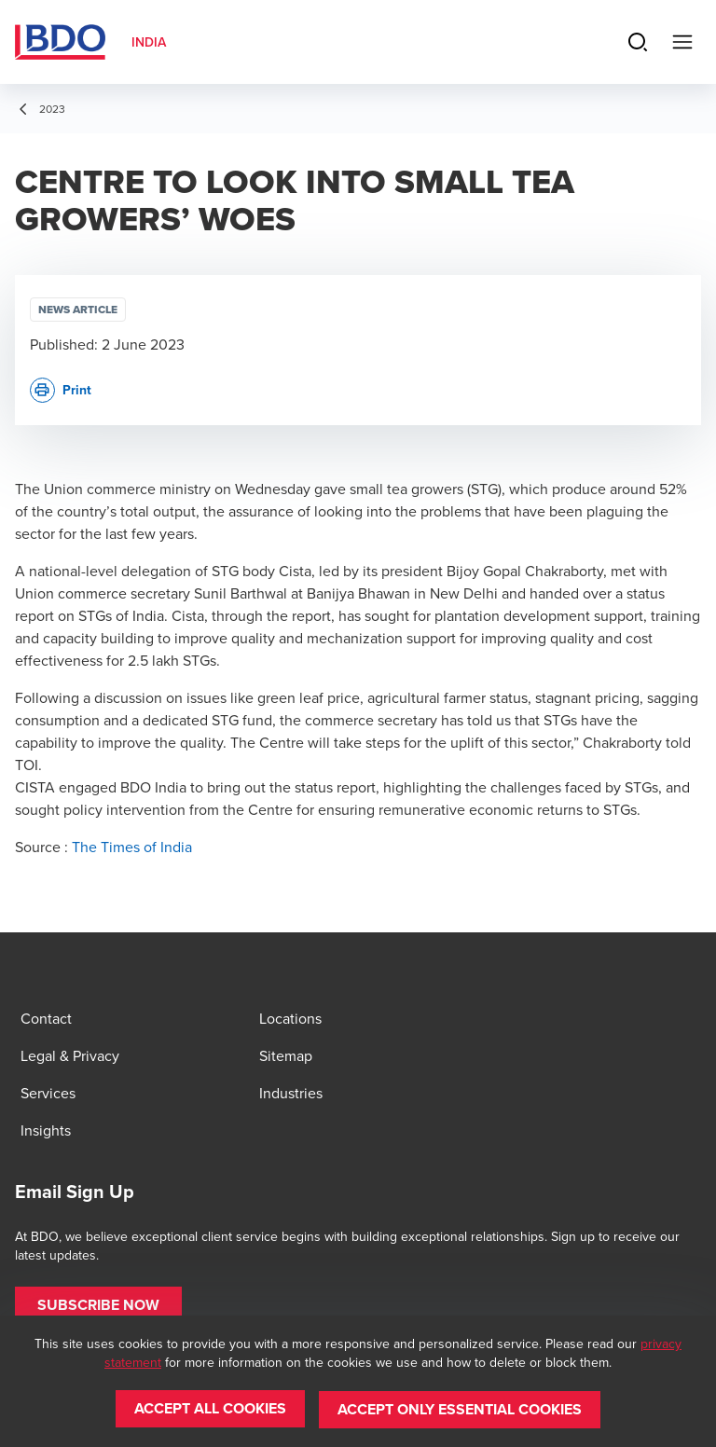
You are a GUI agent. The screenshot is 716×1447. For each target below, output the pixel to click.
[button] (98, 1305)
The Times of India (132, 846)
